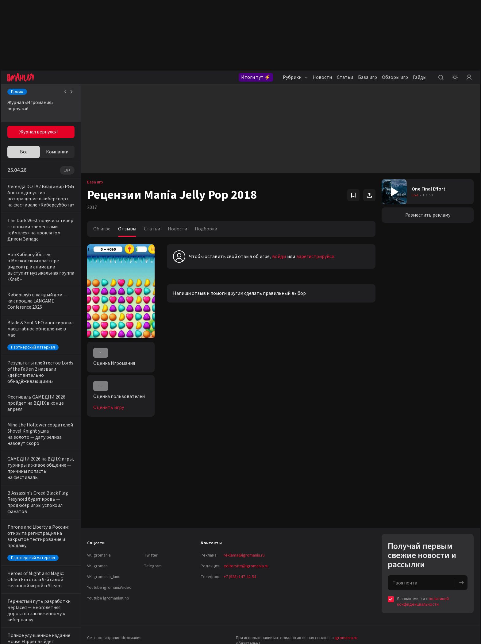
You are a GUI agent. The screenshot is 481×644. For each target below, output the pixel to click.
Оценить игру (108, 407)
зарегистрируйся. (315, 256)
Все (24, 151)
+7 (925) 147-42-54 (240, 577)
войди (279, 256)
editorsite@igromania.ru (246, 566)
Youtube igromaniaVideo (109, 587)
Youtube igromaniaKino (108, 598)
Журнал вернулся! (38, 132)
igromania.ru (346, 638)
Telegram (153, 566)
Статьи (345, 77)
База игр (367, 77)
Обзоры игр (395, 77)
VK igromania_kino (104, 577)
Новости (322, 77)
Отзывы (127, 229)
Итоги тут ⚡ (256, 77)
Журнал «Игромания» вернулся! (30, 105)
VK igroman (97, 566)
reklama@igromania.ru (244, 555)
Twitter (151, 555)
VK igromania (99, 555)
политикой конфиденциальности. (423, 601)
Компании (57, 151)
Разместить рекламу (427, 215)
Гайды (419, 77)
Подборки (206, 229)
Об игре (101, 229)
